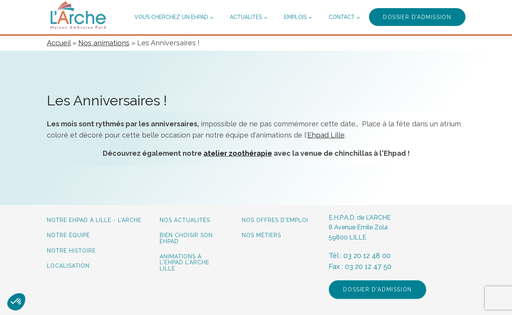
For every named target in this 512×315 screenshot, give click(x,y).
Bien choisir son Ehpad (186, 238)
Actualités (246, 17)
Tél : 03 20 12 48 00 (360, 255)
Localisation (68, 266)
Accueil (59, 43)
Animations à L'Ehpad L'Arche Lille (184, 263)
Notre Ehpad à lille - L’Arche (94, 220)
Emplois (295, 17)
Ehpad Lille (326, 135)
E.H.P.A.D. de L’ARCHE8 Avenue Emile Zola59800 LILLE (360, 227)
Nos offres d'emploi (275, 220)
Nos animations (103, 43)
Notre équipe (69, 235)
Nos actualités (185, 220)
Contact (342, 17)
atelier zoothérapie (237, 153)
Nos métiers (261, 235)
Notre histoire (71, 251)
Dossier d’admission (417, 17)
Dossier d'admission (377, 289)
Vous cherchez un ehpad (171, 17)
